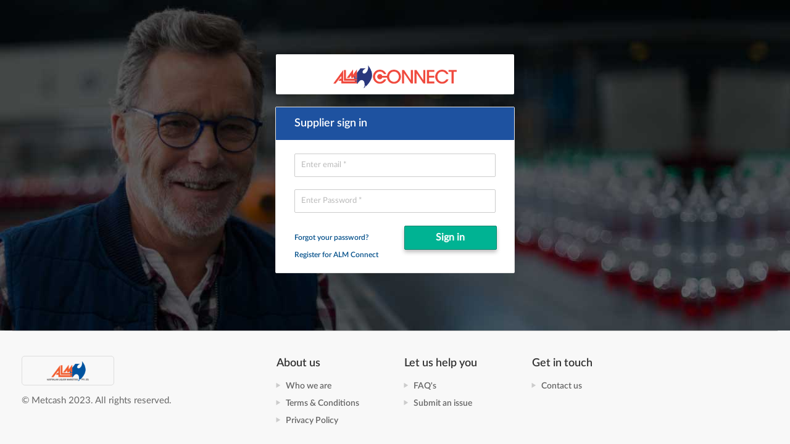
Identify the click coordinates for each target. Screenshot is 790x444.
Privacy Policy (312, 420)
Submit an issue (443, 403)
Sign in (450, 237)
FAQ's (425, 386)
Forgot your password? (331, 237)
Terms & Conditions (322, 403)
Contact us (561, 386)
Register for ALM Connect (336, 254)
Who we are (308, 386)
